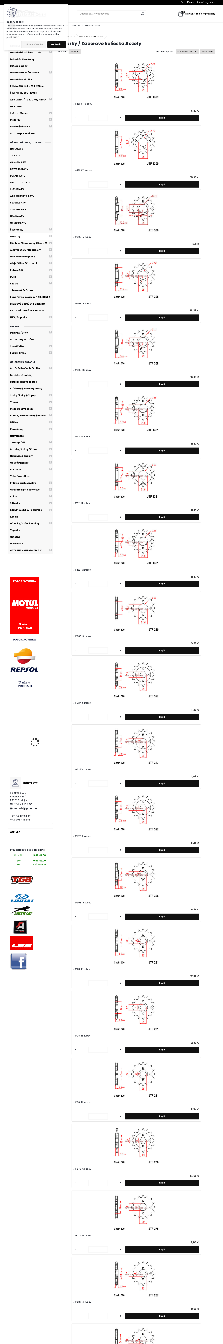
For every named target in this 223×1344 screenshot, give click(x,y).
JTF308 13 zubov (69, 170)
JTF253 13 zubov (108, 504)
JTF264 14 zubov (109, 1213)
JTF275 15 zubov (109, 370)
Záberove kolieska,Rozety (91, 36)
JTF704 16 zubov (109, 881)
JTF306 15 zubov (69, 303)
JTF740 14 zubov (109, 747)
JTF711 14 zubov (108, 814)
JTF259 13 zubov (148, 1280)
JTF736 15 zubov (187, 747)
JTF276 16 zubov (69, 370)
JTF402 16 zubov (109, 1080)
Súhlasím (56, 44)
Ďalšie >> (141, 1307)
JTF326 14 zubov (148, 593)
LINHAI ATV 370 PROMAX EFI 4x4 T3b (38, 754)
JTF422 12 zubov (148, 505)
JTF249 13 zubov (109, 588)
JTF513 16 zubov (147, 1014)
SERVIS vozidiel (92, 25)
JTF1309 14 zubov (70, 103)
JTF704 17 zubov (69, 881)
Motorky (71, 36)
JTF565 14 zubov (148, 881)
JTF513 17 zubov (108, 1014)
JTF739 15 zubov (148, 747)
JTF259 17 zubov (148, 1213)
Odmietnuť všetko (34, 44)
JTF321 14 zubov (108, 170)
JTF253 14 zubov (69, 504)
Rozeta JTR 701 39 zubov (192, 670)
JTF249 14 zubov (70, 588)
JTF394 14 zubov (148, 1080)
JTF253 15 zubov (187, 436)
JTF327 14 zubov (148, 237)
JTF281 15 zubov (108, 303)
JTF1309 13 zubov (109, 103)
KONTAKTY (77, 25)
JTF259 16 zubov (188, 1213)
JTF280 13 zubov (69, 237)
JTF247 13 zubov (187, 507)
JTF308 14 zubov (188, 103)
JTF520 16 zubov (69, 947)
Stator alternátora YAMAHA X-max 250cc (37, 734)
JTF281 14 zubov (187, 303)
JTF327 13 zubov (187, 237)
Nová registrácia (207, 2)
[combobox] (187, 51)
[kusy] (67, 118)
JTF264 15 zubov (70, 1213)
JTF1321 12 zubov (187, 170)
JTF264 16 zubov (188, 1147)
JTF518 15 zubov (148, 947)
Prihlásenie (189, 2)
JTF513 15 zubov (187, 1014)
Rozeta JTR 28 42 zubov (152, 670)
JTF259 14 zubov (109, 1280)
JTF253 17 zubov (69, 436)
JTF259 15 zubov (69, 1280)
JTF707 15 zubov (187, 814)
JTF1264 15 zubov (188, 370)
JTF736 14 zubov (69, 814)
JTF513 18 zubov (69, 1014)
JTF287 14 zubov (148, 370)
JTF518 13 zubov (187, 947)
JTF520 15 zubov (109, 947)
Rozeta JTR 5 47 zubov (112, 670)
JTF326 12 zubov (187, 593)
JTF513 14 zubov (69, 1080)
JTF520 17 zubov (187, 881)
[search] (142, 13)
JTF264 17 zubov (148, 1147)
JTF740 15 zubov (70, 747)
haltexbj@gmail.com (26, 808)
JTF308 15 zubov (148, 103)
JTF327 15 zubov (108, 237)
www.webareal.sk (123, 1341)
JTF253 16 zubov (109, 436)
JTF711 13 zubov (147, 814)
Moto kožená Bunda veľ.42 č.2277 (36, 716)
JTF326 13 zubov (69, 681)
